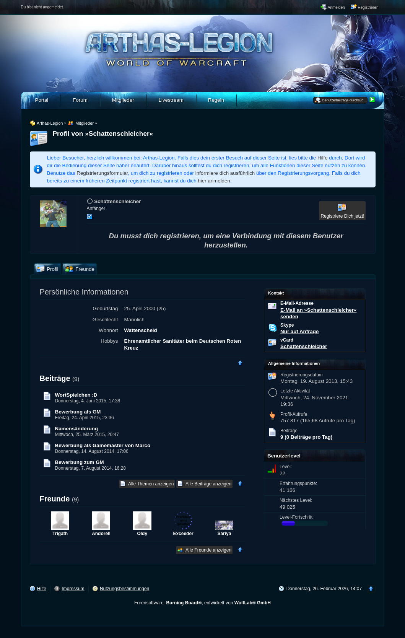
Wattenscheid (140, 330)
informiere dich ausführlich (225, 173)
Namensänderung (76, 428)
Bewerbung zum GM (79, 462)
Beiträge (55, 378)
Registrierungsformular (102, 173)
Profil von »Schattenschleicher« (103, 133)
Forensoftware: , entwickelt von (202, 602)
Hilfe (322, 158)
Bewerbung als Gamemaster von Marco (103, 445)
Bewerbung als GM (78, 412)
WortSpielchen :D (76, 395)
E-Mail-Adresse (297, 303)
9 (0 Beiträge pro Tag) (306, 437)
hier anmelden (214, 181)
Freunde (55, 499)
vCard (286, 340)
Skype (287, 325)
